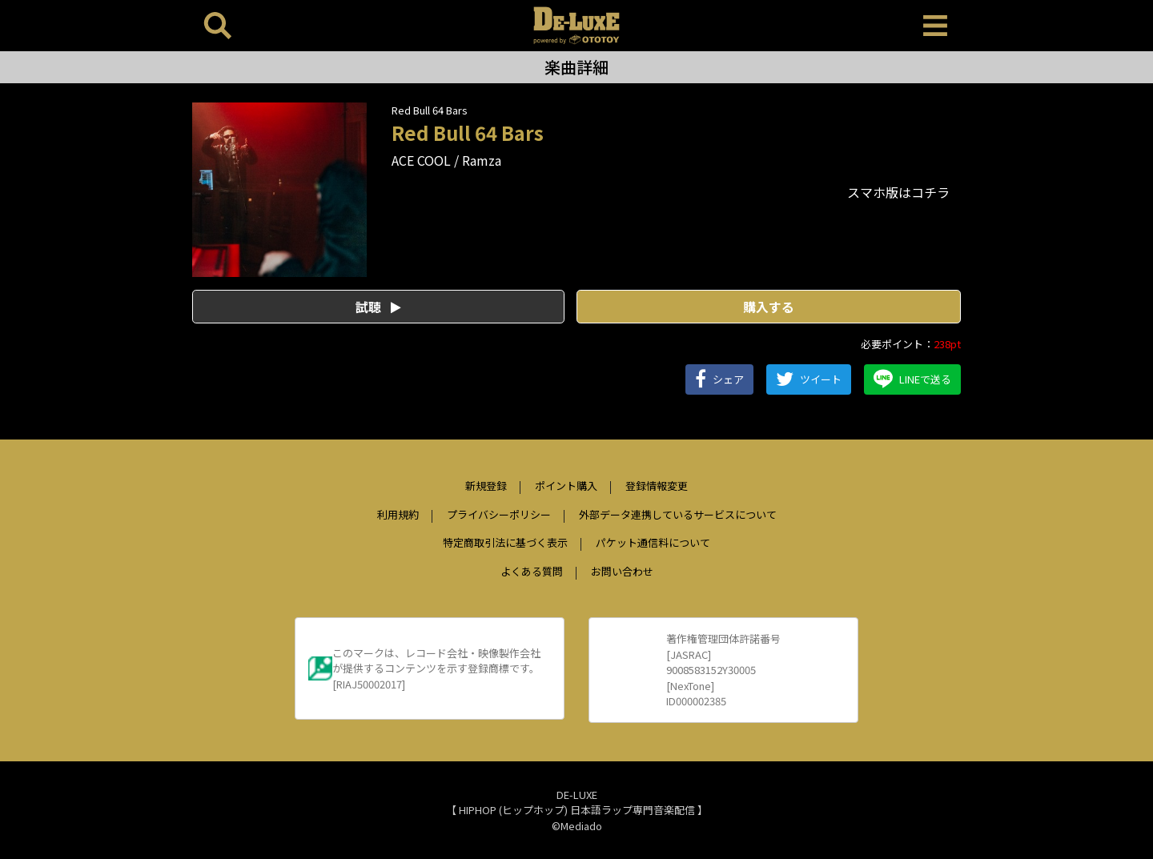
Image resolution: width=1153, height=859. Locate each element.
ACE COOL (421, 160)
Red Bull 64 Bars (430, 110)
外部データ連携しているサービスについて (678, 514)
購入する (768, 306)
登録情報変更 (656, 485)
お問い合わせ (622, 571)
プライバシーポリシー (499, 514)
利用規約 (398, 514)
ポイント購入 (566, 485)
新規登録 (486, 485)
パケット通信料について (653, 542)
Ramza (481, 160)
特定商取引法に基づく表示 (505, 542)
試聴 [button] (378, 306)
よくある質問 (531, 571)
